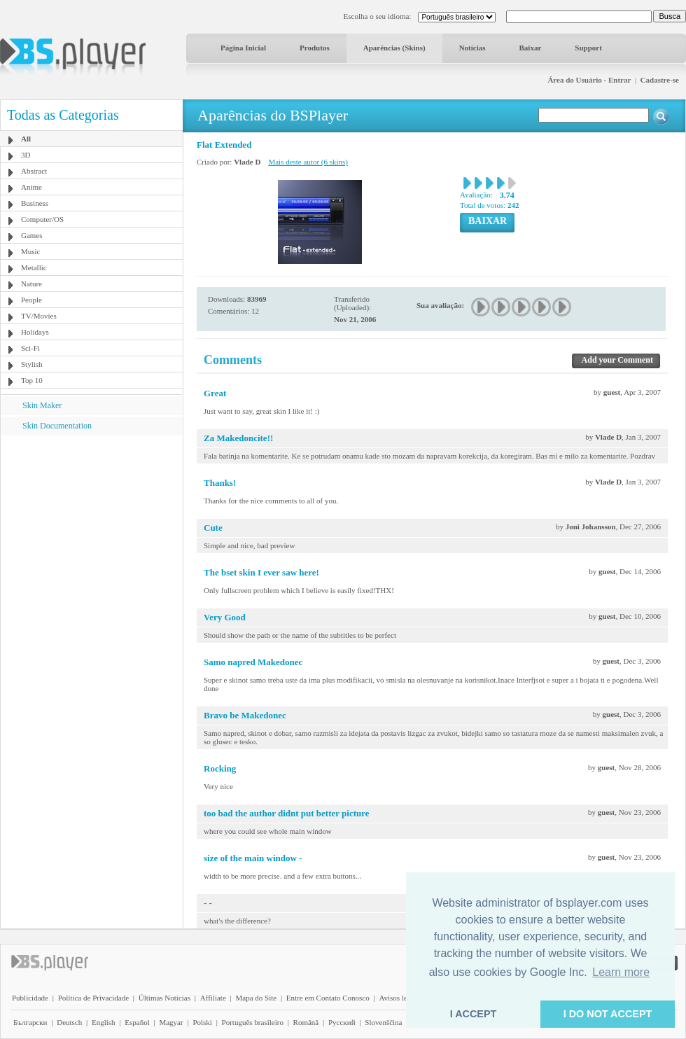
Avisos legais (399, 997)
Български (30, 1022)
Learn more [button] (621, 972)
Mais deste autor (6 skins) (308, 162)
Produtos (315, 47)
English (103, 1022)
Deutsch (69, 1022)
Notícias (472, 47)
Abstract (34, 171)
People (31, 299)
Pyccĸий (342, 1022)
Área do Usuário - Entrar (589, 80)
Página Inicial (243, 47)
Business (34, 203)
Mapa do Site (255, 997)
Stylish (32, 364)
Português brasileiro (253, 1022)
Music (31, 251)
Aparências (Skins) (394, 47)
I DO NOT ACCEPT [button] (608, 1013)
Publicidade (30, 997)
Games (32, 235)
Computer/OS (42, 219)
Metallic (34, 267)
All (26, 138)
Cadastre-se (659, 80)
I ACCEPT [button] (473, 1013)
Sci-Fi (30, 348)
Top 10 (32, 380)
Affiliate (213, 997)
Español (137, 1022)
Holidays (35, 332)
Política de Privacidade (93, 997)
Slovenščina (383, 1022)
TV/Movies (39, 316)
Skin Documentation (57, 426)
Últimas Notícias (164, 997)
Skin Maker (42, 405)
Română (306, 1022)
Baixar (530, 47)
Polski (202, 1022)
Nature (31, 283)
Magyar (171, 1022)
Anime (31, 187)
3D (25, 155)
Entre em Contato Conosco (328, 997)
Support (588, 47)
